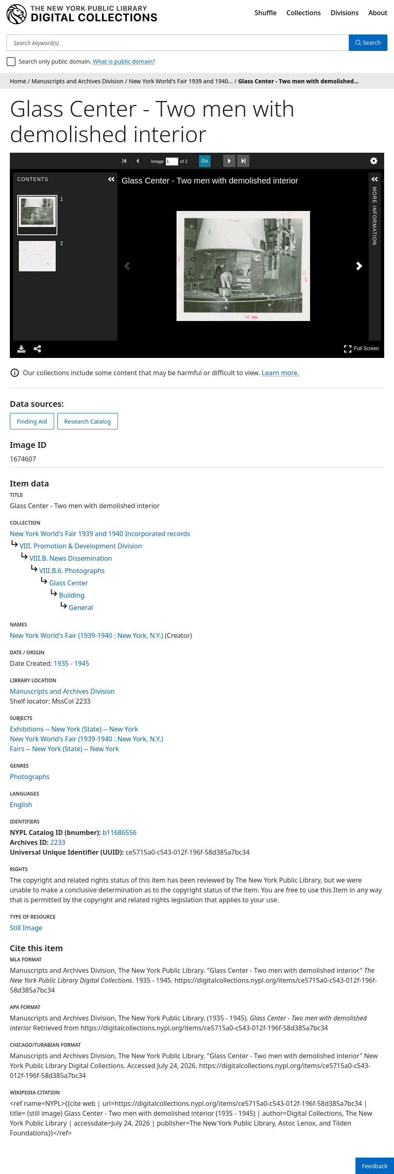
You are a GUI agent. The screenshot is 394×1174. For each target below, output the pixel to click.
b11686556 (119, 832)
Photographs (30, 776)
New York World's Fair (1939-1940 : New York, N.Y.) (86, 635)
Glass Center (68, 582)
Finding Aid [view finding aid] (32, 421)
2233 (58, 842)
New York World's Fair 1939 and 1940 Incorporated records (100, 533)
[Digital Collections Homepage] (82, 14)
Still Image (26, 927)
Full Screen (361, 348)
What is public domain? (124, 61)
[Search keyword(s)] (178, 42)
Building (71, 595)
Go (205, 161)
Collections (304, 12)
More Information (374, 190)
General (81, 607)
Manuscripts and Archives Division (62, 691)
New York (123, 729)
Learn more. (280, 372)
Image (157, 161)
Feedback (374, 1166)
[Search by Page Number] (172, 161)
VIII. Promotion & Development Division (81, 545)
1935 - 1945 (71, 663)
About (378, 12)
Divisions (344, 12)
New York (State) (76, 729)
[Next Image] (359, 266)
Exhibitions (26, 729)
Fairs (17, 748)
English (21, 804)
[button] (111, 179)
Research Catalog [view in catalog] (87, 421)
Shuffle (266, 12)
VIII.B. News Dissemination (70, 558)
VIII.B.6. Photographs (72, 570)
